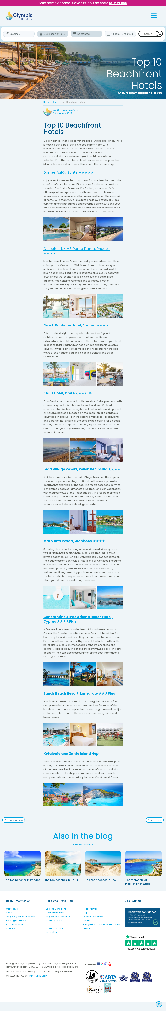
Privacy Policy (35, 980)
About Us (11, 921)
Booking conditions (16, 929)
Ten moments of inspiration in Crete (137, 891)
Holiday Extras (90, 917)
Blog (55, 102)
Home (46, 102)
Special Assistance (93, 925)
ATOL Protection (14, 933)
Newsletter (51, 941)
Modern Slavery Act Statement (59, 980)
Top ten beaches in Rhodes (22, 889)
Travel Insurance (54, 937)
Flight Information (55, 921)
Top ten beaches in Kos (100, 889)
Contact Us (12, 917)
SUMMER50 (118, 3)
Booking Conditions (56, 917)
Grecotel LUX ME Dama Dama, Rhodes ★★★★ (80, 251)
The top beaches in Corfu (61, 889)
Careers (10, 937)
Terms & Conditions (16, 980)
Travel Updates (54, 929)
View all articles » (83, 853)
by (65, 110)
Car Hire (87, 929)
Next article (154, 829)
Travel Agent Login (38, 985)
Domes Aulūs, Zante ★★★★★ (72, 172)
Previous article (14, 829)
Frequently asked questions (20, 925)
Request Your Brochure (58, 925)
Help (85, 921)
